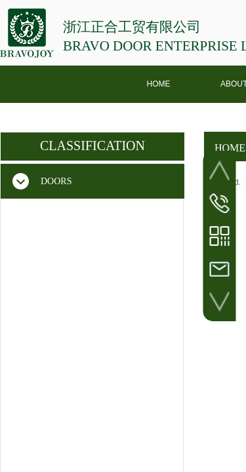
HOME (159, 83)
